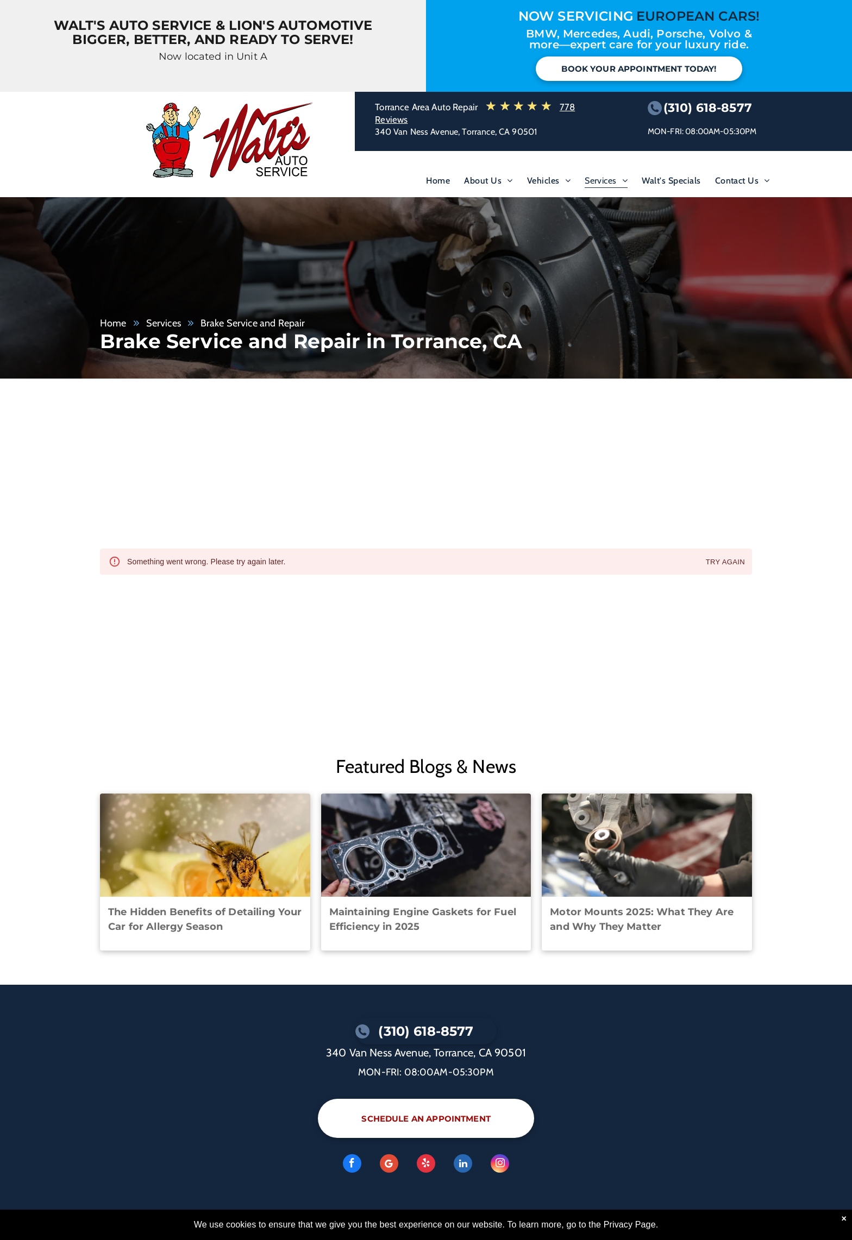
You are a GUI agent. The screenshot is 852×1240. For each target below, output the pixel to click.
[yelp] (426, 1164)
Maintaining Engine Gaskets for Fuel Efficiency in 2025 (422, 919)
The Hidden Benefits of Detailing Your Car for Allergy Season (205, 919)
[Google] (389, 1164)
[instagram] (500, 1164)
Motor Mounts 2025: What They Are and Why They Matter (642, 919)
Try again (725, 562)
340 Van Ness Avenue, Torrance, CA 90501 (456, 132)
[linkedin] (463, 1164)
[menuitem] (438, 183)
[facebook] (352, 1164)
